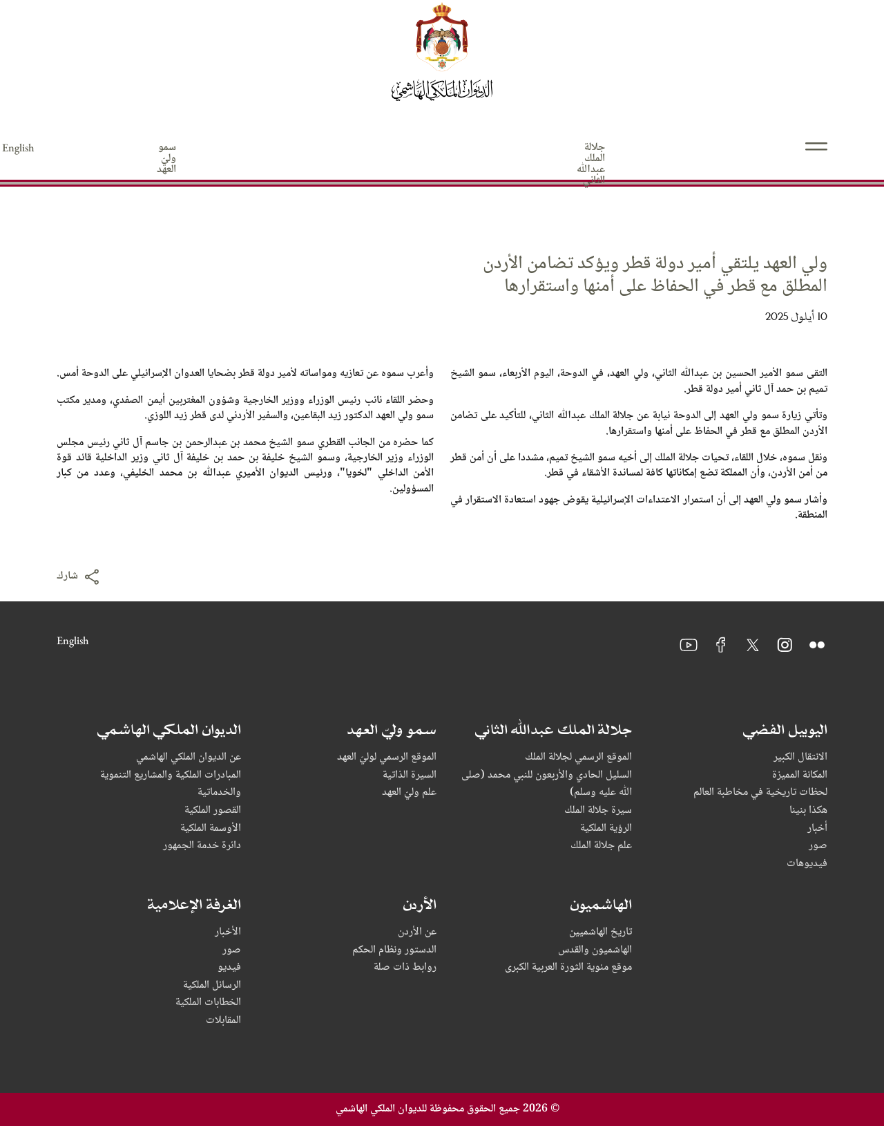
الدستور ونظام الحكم (394, 950)
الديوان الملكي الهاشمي (460, 147)
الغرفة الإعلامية (148, 147)
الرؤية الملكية (606, 829)
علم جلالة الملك (601, 846)
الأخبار (228, 932)
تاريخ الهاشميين (600, 932)
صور (818, 846)
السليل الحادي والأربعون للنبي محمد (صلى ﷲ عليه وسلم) (546, 784)
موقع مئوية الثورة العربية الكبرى (568, 968)
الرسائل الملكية (212, 986)
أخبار (817, 829)
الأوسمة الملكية (210, 829)
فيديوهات (807, 864)
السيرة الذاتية (409, 776)
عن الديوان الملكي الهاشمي (188, 758)
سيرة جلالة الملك (598, 811)
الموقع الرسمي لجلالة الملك (578, 758)
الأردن (248, 147)
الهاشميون (337, 147)
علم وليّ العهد (409, 793)
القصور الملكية (212, 811)
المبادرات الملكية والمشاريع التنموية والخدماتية (170, 784)
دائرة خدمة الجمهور (202, 846)
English (73, 147)
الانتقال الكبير (800, 758)
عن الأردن (417, 932)
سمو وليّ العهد (591, 147)
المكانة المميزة (799, 776)
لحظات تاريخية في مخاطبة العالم (760, 793)
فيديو (229, 968)
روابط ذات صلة (405, 968)
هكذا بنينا (808, 811)
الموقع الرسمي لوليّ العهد (386, 758)
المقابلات (223, 1021)
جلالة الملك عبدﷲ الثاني (727, 147)
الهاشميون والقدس (595, 950)
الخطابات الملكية (208, 1003)
